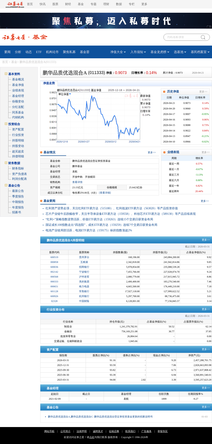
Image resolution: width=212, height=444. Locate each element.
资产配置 (18, 129)
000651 (54, 286)
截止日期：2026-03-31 (197, 246)
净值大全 (116, 52)
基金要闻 (49, 200)
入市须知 (136, 52)
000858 (54, 262)
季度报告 (18, 196)
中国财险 (84, 301)
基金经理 (18, 96)
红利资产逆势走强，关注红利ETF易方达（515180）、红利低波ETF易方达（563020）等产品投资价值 (112, 208)
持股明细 (18, 140)
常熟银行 (84, 291)
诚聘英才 (98, 431)
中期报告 (18, 202)
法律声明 (82, 431)
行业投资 (18, 135)
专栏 (132, 4)
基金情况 (49, 152)
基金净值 (18, 85)
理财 (106, 4)
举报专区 (163, 431)
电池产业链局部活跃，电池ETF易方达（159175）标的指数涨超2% (89, 230)
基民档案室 (199, 52)
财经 (68, 4)
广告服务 (146, 431)
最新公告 (18, 191)
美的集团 (84, 281)
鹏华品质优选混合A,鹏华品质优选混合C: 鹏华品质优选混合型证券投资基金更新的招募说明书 (100, 416)
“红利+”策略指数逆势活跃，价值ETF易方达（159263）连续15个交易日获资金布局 (99, 219)
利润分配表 (19, 178)
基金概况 (18, 79)
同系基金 (18, 112)
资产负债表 (19, 174)
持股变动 (18, 146)
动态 (28, 52)
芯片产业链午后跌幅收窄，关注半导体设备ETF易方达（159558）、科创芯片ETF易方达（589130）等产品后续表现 (121, 213)
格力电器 (84, 286)
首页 (30, 4)
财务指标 (18, 168)
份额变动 (18, 101)
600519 (54, 257)
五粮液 (84, 262)
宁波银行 (84, 271)
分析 (18, 52)
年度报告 (18, 207)
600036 (54, 266)
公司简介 (65, 431)
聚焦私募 (69, 52)
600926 (54, 296)
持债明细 (18, 156)
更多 (144, 4)
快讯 (43, 4)
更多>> (203, 91)
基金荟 (84, 52)
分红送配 (18, 107)
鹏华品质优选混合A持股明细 (65, 240)
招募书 (16, 212)
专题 (93, 4)
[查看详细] (105, 192)
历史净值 (173, 91)
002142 (54, 271)
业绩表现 (18, 90)
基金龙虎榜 (158, 52)
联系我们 (130, 431)
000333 (54, 281)
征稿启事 (114, 431)
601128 (54, 291)
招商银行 (84, 266)
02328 (54, 301)
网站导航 (49, 431)
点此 (91, 437)
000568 (54, 276)
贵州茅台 (84, 257)
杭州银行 (84, 296)
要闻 (7, 52)
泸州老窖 (84, 276)
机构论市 (52, 52)
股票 (55, 4)
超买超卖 (18, 151)
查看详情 (77, 182)
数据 (119, 4)
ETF (39, 52)
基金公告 (53, 407)
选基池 (178, 52)
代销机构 (18, 117)
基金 (81, 4)
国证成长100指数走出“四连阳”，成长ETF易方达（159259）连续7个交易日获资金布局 (101, 224)
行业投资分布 (55, 309)
